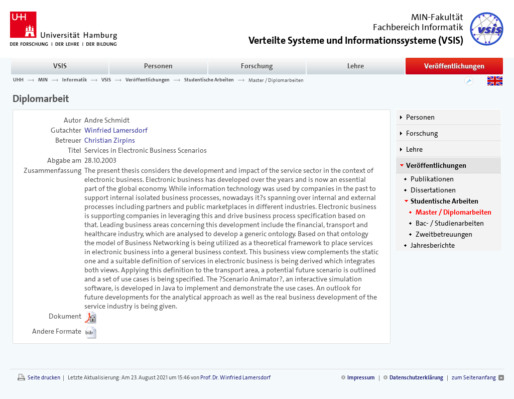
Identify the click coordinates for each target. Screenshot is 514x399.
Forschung (257, 65)
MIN (43, 80)
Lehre (355, 65)
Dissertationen (433, 189)
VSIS (60, 65)
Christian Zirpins (109, 140)
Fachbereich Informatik (418, 27)
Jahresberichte (433, 245)
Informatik (74, 80)
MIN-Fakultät (437, 17)
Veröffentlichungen (454, 65)
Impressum (361, 377)
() (355, 39)
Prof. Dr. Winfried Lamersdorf (235, 377)
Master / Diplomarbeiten (276, 80)
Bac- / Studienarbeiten (450, 223)
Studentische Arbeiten (209, 80)
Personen (158, 65)
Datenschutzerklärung (416, 377)
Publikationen (432, 178)
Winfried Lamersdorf (116, 130)
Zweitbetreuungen (444, 234)
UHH (18, 80)
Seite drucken (44, 377)
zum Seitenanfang (474, 377)
